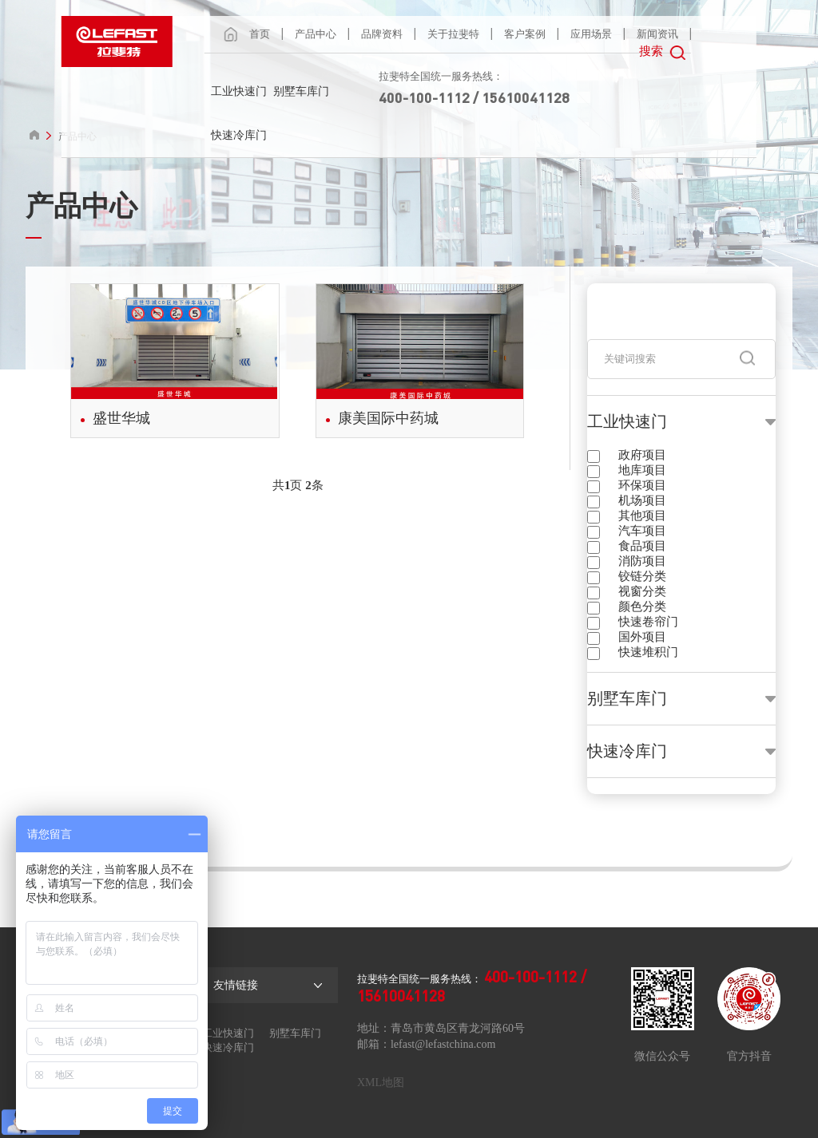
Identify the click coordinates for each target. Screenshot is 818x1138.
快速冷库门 (239, 135)
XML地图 (380, 1083)
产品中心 (315, 34)
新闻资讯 (657, 34)
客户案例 (525, 34)
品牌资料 (382, 34)
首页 (259, 34)
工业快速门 (239, 91)
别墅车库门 (301, 91)
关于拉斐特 (453, 34)
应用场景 (591, 34)
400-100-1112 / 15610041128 (474, 97)
